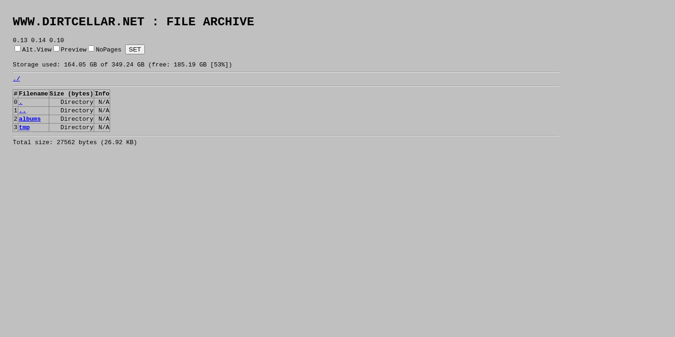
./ (16, 86)
